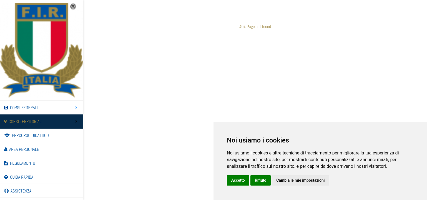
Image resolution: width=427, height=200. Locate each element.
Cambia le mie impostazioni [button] (300, 180)
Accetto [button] (238, 180)
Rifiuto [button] (261, 180)
